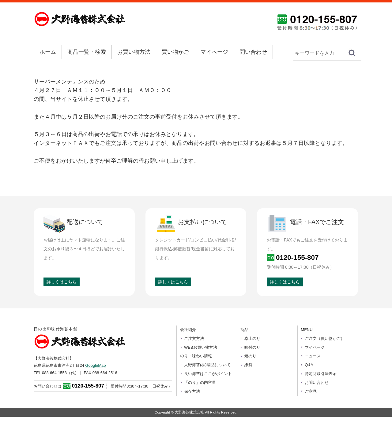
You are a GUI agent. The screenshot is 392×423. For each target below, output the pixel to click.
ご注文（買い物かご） (325, 338)
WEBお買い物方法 (200, 347)
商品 (244, 329)
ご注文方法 (194, 338)
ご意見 (311, 391)
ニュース (313, 356)
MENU (306, 329)
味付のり (252, 347)
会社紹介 (188, 329)
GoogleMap (95, 365)
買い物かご (175, 52)
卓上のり (252, 338)
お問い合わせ (317, 382)
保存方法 (192, 391)
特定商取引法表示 (321, 373)
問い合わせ (253, 52)
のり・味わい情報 (196, 356)
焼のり (250, 356)
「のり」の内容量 (200, 382)
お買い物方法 (133, 52)
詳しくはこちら (62, 281)
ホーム (48, 52)
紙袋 (248, 364)
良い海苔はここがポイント (208, 373)
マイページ (214, 52)
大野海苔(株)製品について (207, 364)
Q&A (309, 364)
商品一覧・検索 (86, 52)
